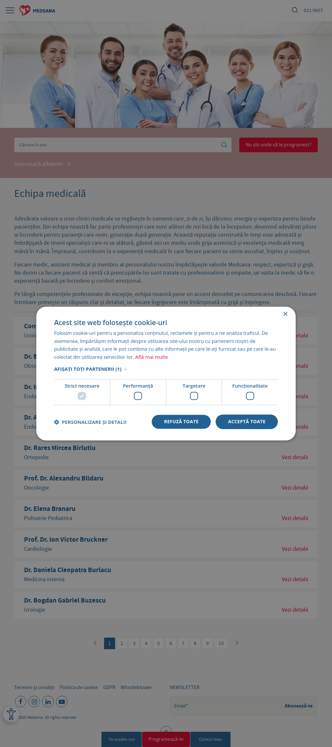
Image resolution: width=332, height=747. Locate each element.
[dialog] (166, 373)
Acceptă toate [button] (247, 422)
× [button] (285, 314)
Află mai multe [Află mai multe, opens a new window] (151, 357)
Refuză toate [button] (181, 422)
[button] (166, 369)
